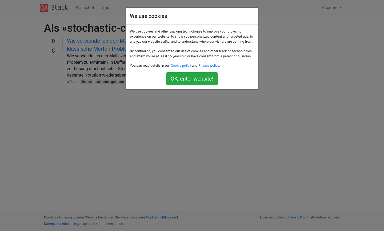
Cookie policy (181, 65)
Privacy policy (208, 65)
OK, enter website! (192, 78)
